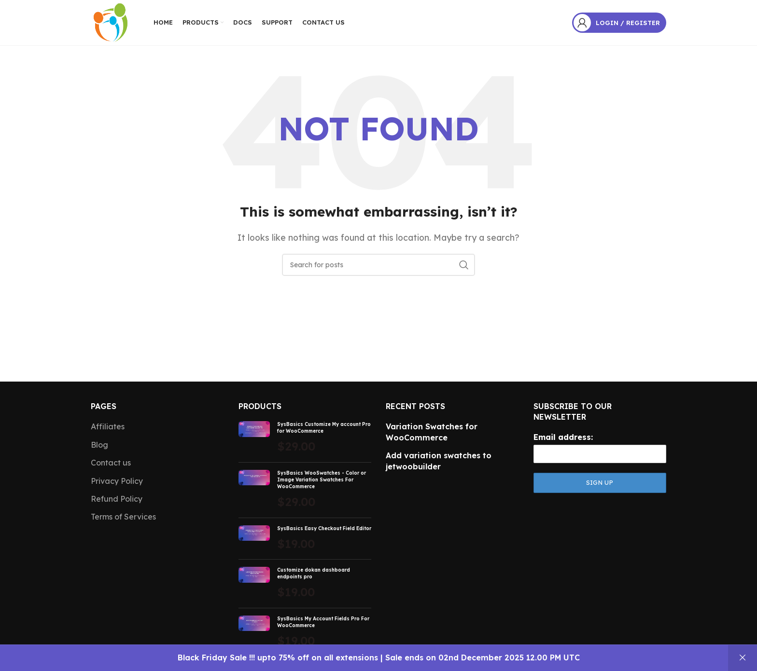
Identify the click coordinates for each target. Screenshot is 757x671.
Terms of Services (123, 519)
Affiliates (108, 429)
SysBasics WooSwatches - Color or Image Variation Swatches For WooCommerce (321, 482)
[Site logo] (110, 23)
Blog (99, 447)
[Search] (378, 268)
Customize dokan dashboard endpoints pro (313, 576)
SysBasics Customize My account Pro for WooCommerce (324, 430)
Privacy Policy (117, 483)
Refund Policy (116, 501)
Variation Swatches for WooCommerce (431, 435)
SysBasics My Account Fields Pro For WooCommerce (323, 624)
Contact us (111, 465)
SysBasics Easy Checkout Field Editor (324, 531)
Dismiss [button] (742, 658)
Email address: (563, 439)
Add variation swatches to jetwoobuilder (438, 463)
